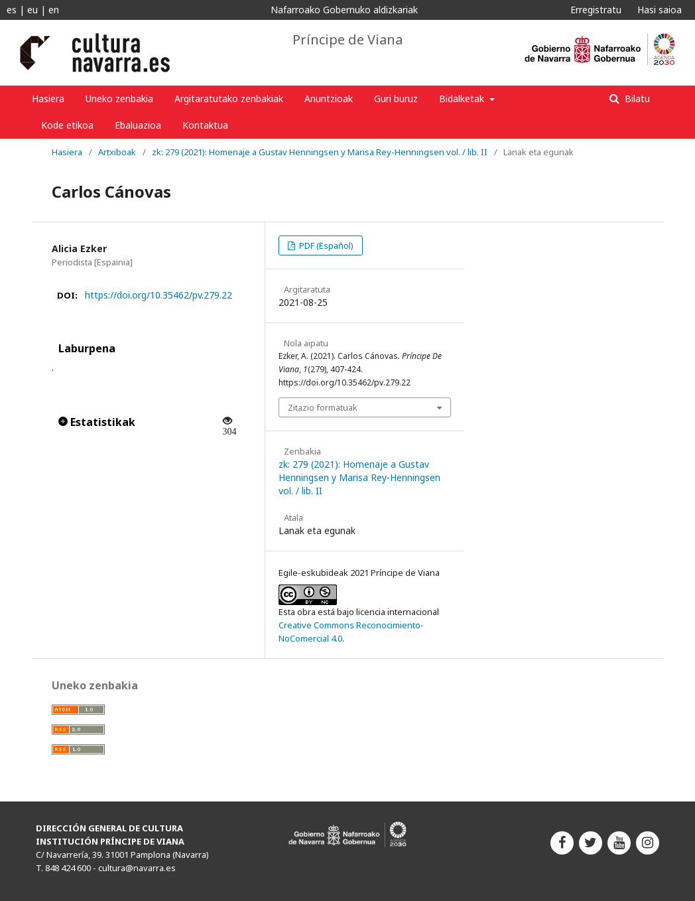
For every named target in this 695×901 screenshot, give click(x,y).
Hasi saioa (659, 9)
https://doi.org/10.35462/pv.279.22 (158, 295)
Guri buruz (396, 98)
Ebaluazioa (138, 125)
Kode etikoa (67, 125)
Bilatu (636, 98)
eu (32, 9)
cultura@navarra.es (137, 868)
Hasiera (48, 98)
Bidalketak (463, 98)
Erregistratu (595, 9)
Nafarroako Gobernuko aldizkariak (344, 9)
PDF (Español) (325, 245)
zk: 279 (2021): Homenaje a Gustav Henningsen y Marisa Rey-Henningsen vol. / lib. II (319, 152)
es (12, 9)
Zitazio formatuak (322, 407)
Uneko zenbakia (119, 98)
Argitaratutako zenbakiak (228, 98)
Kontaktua (205, 125)
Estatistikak (96, 422)
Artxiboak (117, 152)
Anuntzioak (328, 98)
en (53, 9)
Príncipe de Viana (347, 39)
